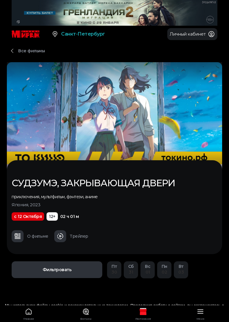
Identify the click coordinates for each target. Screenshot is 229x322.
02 (164, 269)
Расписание (143, 313)
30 (114, 269)
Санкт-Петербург (78, 34)
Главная (28, 313)
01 (147, 269)
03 (181, 269)
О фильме (30, 236)
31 (131, 269)
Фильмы (85, 313)
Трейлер (71, 236)
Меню (200, 313)
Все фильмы (31, 51)
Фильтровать (57, 269)
